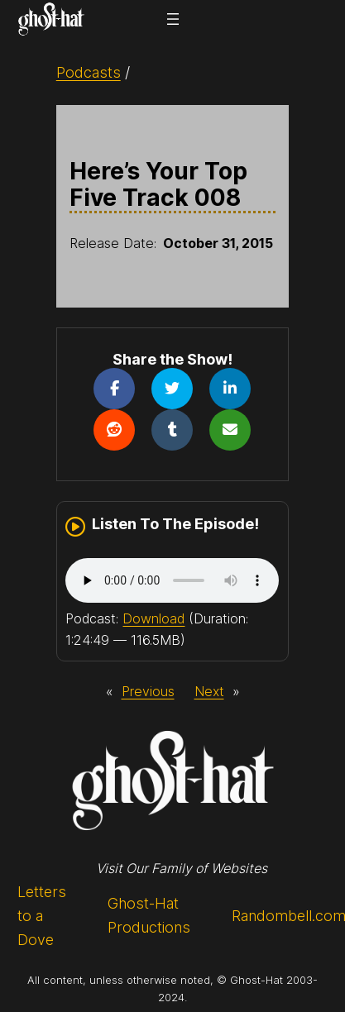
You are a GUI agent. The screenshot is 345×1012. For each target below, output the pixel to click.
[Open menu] (173, 19)
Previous (148, 691)
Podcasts (88, 72)
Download (153, 618)
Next (209, 691)
